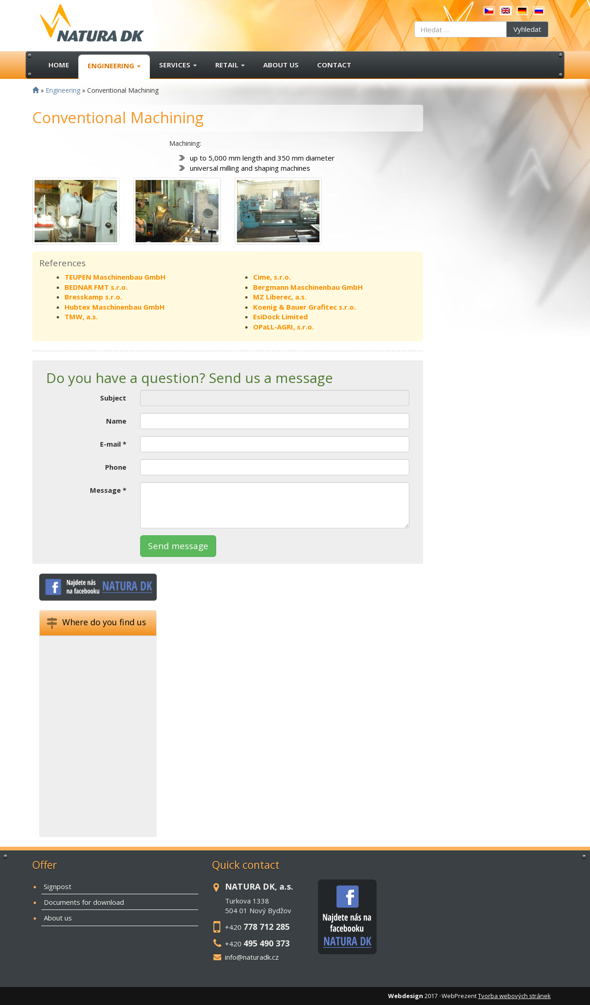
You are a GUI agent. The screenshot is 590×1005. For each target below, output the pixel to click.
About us (281, 64)
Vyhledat (527, 29)
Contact (334, 64)
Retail (230, 64)
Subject (113, 397)
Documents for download (84, 902)
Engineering (114, 65)
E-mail (113, 444)
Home (58, 64)
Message (108, 490)
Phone (115, 467)
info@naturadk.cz (252, 957)
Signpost (57, 886)
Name (116, 420)
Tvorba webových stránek (514, 996)
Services (178, 64)
